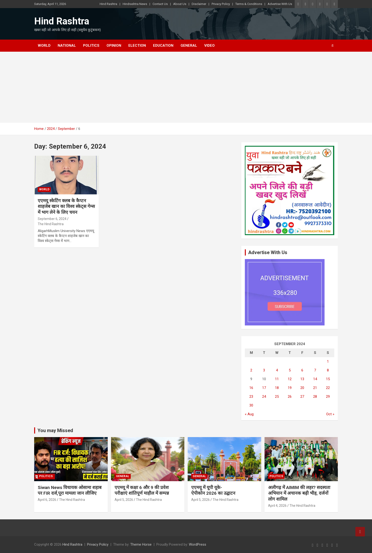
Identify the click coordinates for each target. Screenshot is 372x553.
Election (137, 45)
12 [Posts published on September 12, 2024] (290, 379)
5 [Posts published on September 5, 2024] (290, 370)
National (67, 45)
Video (209, 45)
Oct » (330, 414)
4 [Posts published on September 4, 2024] (277, 370)
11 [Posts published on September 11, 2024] (277, 379)
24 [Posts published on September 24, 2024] (264, 396)
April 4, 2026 (277, 505)
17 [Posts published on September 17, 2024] (264, 388)
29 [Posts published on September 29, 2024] (328, 396)
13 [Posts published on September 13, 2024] (302, 379)
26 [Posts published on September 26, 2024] (290, 396)
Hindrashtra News (135, 4)
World (44, 45)
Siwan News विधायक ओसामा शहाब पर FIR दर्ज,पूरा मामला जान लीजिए (70, 490)
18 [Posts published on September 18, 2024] (277, 388)
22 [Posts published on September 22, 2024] (328, 388)
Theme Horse (141, 544)
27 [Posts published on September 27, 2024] (302, 396)
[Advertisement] (186, 87)
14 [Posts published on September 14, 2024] (315, 379)
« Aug (249, 414)
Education (163, 45)
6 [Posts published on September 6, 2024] (302, 370)
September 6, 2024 (52, 219)
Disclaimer (199, 4)
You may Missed (55, 430)
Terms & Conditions (248, 4)
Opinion (114, 45)
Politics (91, 45)
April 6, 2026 (47, 500)
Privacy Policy (221, 4)
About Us (179, 4)
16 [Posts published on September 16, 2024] (251, 388)
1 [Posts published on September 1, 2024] (328, 361)
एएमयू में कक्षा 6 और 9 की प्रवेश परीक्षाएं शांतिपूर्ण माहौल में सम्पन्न (142, 490)
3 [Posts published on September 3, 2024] (264, 370)
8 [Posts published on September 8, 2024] (328, 370)
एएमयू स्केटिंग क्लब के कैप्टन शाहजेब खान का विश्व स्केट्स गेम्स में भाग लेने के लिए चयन (66, 206)
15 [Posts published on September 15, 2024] (328, 379)
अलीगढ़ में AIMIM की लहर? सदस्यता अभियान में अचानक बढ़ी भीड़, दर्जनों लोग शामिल (299, 493)
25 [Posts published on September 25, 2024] (277, 396)
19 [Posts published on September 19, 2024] (290, 388)
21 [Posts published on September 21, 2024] (315, 388)
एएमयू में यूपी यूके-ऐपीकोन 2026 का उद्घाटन (213, 490)
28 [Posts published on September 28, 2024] (315, 396)
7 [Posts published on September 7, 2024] (315, 370)
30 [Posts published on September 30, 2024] (251, 405)
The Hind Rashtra (51, 224)
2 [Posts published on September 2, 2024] (251, 370)
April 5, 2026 (124, 500)
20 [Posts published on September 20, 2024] (302, 388)
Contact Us (160, 4)
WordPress (197, 544)
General (189, 45)
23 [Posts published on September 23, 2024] (251, 396)
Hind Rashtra (108, 4)
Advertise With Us (280, 4)
